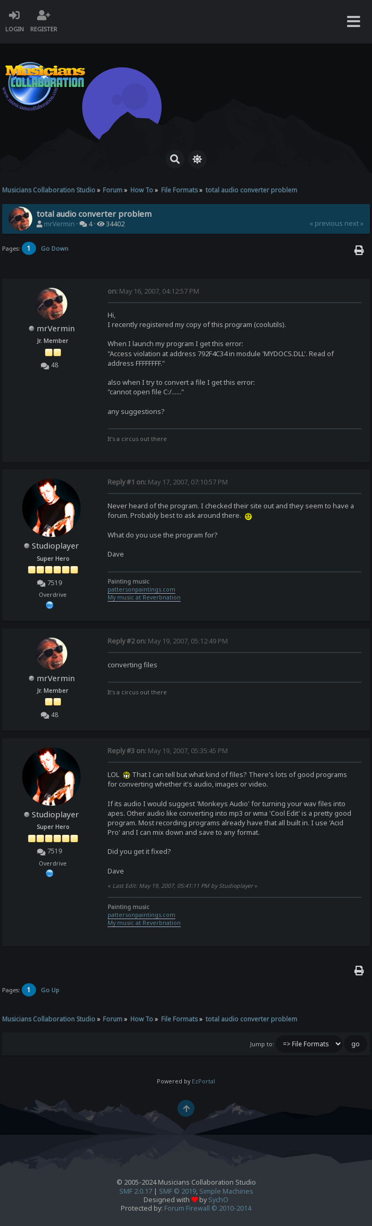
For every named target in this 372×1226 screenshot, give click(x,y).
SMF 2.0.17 (135, 1191)
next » (354, 223)
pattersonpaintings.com (141, 589)
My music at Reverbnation (144, 597)
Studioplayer (55, 545)
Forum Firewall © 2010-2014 (207, 1208)
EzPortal (203, 1081)
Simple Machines (226, 1191)
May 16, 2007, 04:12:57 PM (153, 291)
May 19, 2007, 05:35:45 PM (168, 750)
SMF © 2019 (177, 1191)
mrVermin (59, 223)
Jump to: (262, 1044)
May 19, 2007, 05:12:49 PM (168, 641)
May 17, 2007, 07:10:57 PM (168, 482)
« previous (326, 223)
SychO (218, 1199)
